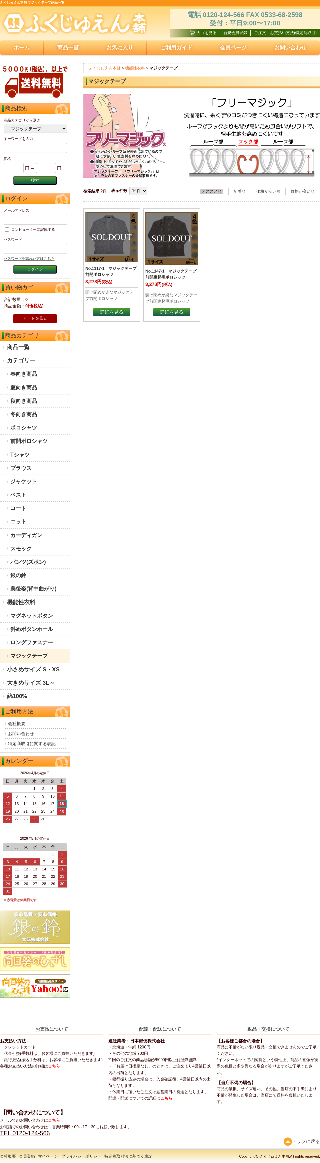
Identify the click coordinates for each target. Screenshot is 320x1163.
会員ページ (233, 47)
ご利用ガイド (176, 47)
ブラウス (21, 468)
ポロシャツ (23, 428)
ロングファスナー (31, 642)
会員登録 (27, 1156)
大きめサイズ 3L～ (31, 683)
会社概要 (16, 723)
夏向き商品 (23, 387)
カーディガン (26, 535)
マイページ (48, 1156)
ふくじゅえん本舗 (105, 68)
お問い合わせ (21, 733)
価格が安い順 (268, 191)
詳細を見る (111, 312)
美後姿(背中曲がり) (33, 589)
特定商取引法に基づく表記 (128, 1156)
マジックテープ (29, 656)
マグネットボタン (31, 616)
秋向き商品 (23, 401)
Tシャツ (20, 455)
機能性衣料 (21, 602)
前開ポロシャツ (29, 441)
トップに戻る (302, 1141)
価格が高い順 (303, 191)
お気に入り (119, 47)
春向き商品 (23, 374)
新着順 (240, 191)
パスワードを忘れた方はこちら (29, 259)
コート (18, 508)
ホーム (22, 47)
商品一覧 (68, 47)
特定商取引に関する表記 (32, 743)
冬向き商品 (23, 414)
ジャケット (23, 481)
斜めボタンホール (31, 629)
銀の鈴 (18, 575)
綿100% (17, 696)
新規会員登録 (235, 32)
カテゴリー (21, 360)
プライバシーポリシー (81, 1156)
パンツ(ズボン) (28, 562)
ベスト (18, 495)
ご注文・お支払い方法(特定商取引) (285, 32)
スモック (21, 548)
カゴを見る (203, 33)
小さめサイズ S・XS (33, 669)
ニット (18, 521)
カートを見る (35, 318)
